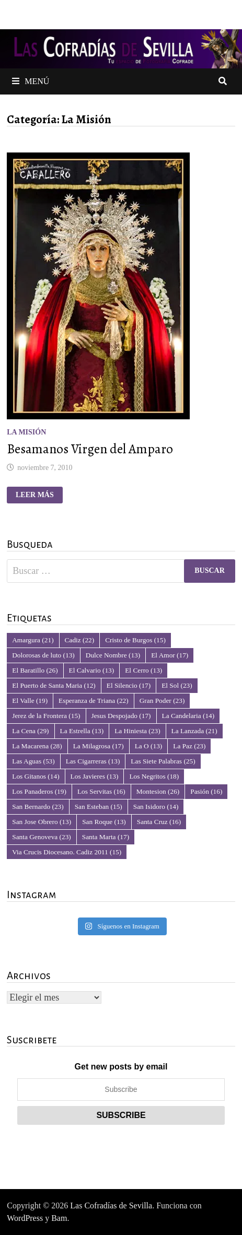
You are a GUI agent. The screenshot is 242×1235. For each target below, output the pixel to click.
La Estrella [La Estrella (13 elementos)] (82, 731)
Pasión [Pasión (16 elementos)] (206, 791)
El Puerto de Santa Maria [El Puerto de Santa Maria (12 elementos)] (54, 685)
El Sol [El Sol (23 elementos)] (177, 685)
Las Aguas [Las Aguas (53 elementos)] (33, 761)
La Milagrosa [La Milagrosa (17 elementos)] (98, 746)
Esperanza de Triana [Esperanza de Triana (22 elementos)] (94, 700)
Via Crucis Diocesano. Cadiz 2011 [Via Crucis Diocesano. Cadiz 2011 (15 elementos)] (66, 852)
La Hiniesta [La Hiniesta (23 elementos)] (137, 731)
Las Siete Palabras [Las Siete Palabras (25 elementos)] (163, 761)
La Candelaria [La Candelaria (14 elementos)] (188, 716)
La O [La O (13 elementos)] (149, 746)
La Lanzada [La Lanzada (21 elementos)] (194, 731)
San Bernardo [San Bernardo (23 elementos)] (37, 806)
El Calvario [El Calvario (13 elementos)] (91, 670)
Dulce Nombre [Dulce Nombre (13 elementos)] (113, 655)
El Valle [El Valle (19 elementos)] (30, 700)
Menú (30, 81)
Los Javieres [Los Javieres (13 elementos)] (95, 776)
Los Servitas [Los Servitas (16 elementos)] (101, 791)
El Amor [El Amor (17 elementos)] (169, 655)
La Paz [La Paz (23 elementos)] (189, 746)
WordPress (25, 1218)
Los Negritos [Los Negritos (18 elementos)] (154, 776)
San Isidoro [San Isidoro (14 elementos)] (156, 806)
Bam (59, 1218)
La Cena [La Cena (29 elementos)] (30, 731)
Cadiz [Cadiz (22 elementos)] (80, 640)
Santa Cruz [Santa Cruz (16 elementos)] (159, 822)
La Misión (26, 432)
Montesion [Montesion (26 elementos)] (158, 791)
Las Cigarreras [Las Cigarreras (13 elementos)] (93, 761)
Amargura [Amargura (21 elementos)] (32, 640)
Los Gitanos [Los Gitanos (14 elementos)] (35, 776)
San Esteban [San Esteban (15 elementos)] (98, 806)
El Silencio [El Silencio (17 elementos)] (129, 685)
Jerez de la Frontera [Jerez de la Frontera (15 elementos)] (46, 716)
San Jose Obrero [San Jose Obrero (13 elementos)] (41, 822)
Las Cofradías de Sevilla (111, 1205)
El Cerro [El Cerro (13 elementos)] (143, 670)
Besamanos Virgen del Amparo (90, 449)
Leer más (38, 495)
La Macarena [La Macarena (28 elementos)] (37, 746)
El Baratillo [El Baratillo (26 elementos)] (34, 670)
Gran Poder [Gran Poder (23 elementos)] (162, 700)
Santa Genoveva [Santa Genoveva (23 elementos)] (41, 837)
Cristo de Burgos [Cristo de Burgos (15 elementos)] (135, 640)
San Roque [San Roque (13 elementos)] (104, 822)
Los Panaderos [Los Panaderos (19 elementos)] (39, 791)
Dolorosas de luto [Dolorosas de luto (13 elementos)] (43, 655)
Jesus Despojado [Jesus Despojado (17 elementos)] (121, 716)
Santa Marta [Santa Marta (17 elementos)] (105, 837)
